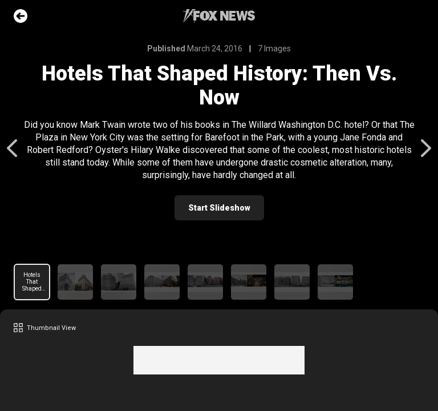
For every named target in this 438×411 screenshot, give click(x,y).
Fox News (219, 16)
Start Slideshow (219, 207)
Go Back (20, 16)
